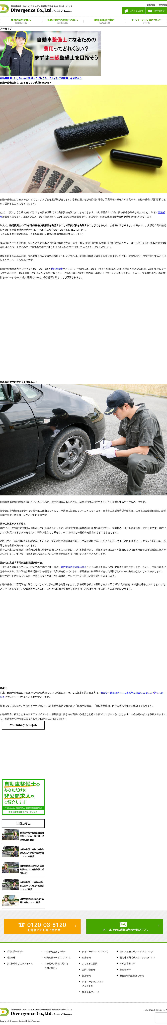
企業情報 (151, 4)
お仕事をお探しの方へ (55, 951)
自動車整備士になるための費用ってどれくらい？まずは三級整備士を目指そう (41, 78)
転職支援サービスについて (57, 957)
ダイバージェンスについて (95, 951)
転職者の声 (125, 969)
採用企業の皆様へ (15, 951)
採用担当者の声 (127, 963)
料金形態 (11, 957)
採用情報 (163, 4)
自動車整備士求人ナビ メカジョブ (136, 951)
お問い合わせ (156, 11)
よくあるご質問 (134, 11)
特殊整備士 (57, 268)
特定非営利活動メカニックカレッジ (137, 957)
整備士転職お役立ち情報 (132, 975)
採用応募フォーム (91, 991)
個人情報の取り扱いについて (156, 1010)
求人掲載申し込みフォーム (20, 963)
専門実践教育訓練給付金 (74, 567)
